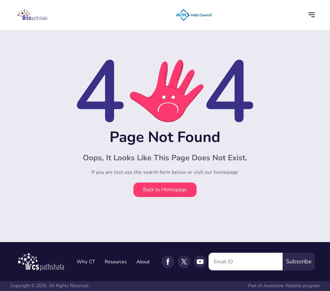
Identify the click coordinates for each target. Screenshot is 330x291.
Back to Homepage (165, 189)
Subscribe (299, 261)
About (143, 261)
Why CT (86, 261)
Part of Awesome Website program (284, 286)
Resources (116, 261)
